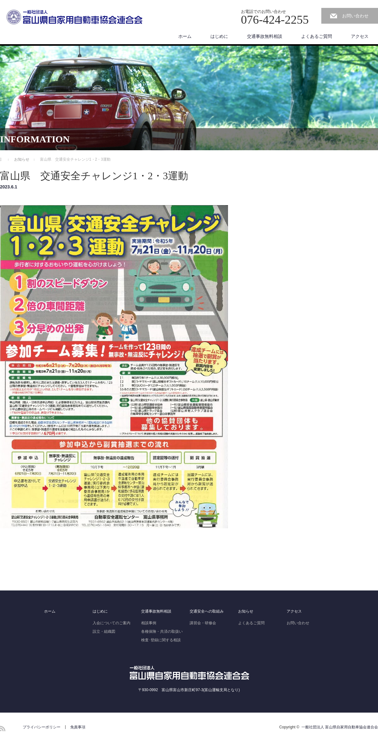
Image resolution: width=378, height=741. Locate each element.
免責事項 (77, 727)
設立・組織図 (104, 631)
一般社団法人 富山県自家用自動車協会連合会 (339, 727)
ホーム (185, 36)
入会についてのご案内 (111, 623)
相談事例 (148, 623)
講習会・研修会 (203, 623)
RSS (2, 728)
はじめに (219, 36)
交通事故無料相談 (264, 36)
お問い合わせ (355, 15)
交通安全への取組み (207, 611)
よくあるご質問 (316, 36)
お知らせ (245, 611)
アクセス (360, 36)
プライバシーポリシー (41, 727)
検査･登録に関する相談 (161, 640)
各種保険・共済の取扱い (162, 631)
